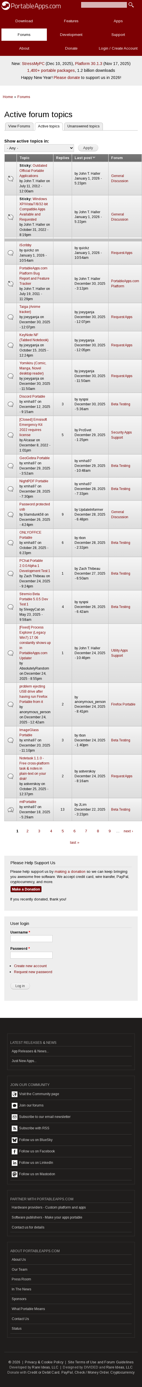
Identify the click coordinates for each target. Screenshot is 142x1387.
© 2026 (14, 1362)
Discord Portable (32, 396)
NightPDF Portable (33, 481)
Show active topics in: (26, 141)
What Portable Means (28, 1309)
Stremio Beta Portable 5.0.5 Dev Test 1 (33, 599)
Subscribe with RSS (30, 1128)
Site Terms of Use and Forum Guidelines (101, 1362)
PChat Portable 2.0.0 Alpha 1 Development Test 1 (34, 566)
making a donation (70, 871)
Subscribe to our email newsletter (41, 1117)
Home (8, 97)
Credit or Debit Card (43, 1372)
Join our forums (27, 1106)
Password (20, 949)
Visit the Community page (35, 1094)
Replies (62, 158)
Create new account (30, 966)
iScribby (25, 245)
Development (71, 34)
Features (71, 21)
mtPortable (27, 802)
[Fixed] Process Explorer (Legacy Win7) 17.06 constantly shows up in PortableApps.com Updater (35, 642)
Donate (71, 48)
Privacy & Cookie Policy (44, 1362)
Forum (117, 158)
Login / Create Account (118, 48)
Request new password (33, 972)
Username (20, 932)
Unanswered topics (83, 126)
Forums (24, 34)
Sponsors (19, 1299)
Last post (85, 158)
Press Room (21, 1279)
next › (128, 831)
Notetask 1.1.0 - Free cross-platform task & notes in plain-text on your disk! (34, 768)
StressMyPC (33, 63)
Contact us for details (28, 1227)
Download (24, 21)
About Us (19, 1260)
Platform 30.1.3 (88, 63)
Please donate (67, 77)
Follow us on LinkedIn (32, 1163)
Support (118, 34)
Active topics (47, 125)
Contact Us (20, 1319)
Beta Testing (120, 404)
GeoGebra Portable (34, 458)
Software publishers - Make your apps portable (47, 1217)
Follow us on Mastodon (33, 1174)
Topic (24, 158)
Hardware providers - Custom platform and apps (49, 1207)
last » (74, 842)
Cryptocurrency (122, 1372)
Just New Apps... (24, 1061)
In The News (21, 1289)
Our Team (19, 1270)
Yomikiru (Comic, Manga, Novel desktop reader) (32, 368)
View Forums (19, 126)
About (24, 48)
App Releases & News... (30, 1051)
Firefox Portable (123, 704)
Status (16, 1329)
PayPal (67, 1372)
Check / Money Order (92, 1372)
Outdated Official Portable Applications (33, 171)
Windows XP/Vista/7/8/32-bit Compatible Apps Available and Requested (33, 209)
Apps (118, 21)
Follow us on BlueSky (32, 1140)
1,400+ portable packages (51, 70)
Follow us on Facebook (33, 1151)
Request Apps (121, 253)
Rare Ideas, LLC (45, 1367)
